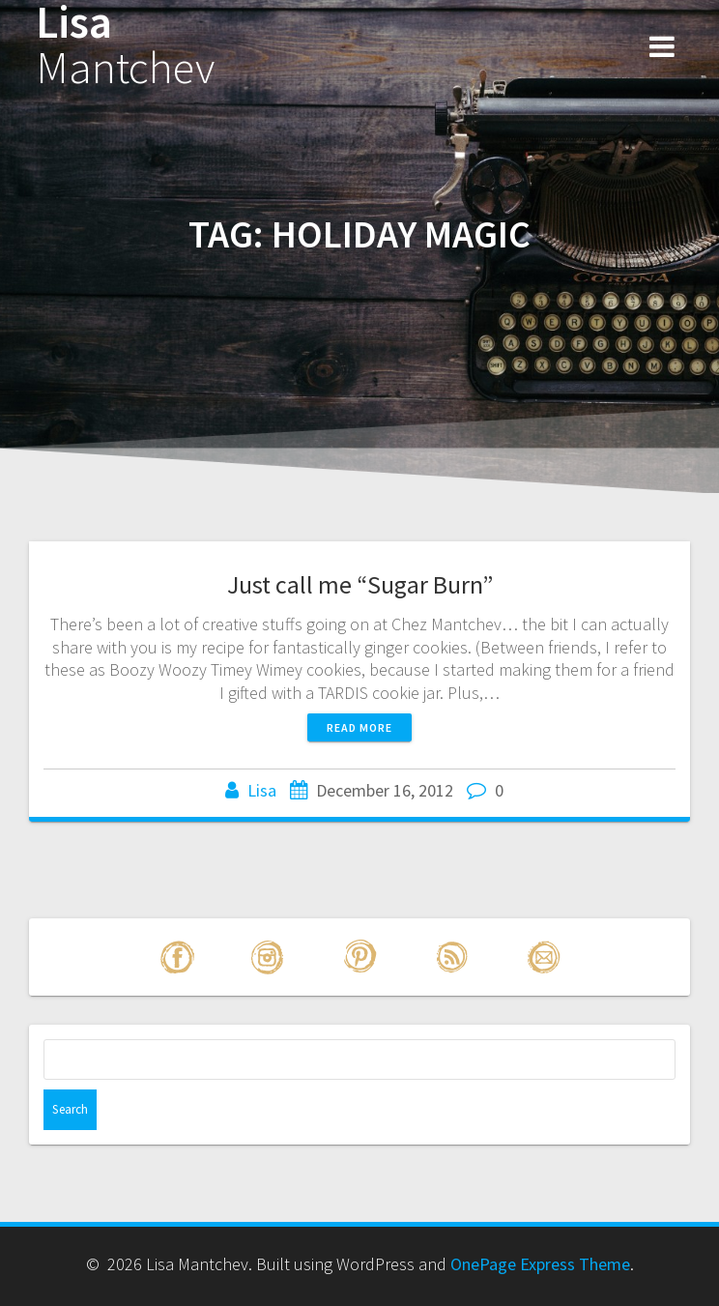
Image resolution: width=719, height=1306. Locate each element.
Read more (359, 727)
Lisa (125, 45)
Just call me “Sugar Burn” (360, 584)
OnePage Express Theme (540, 1264)
